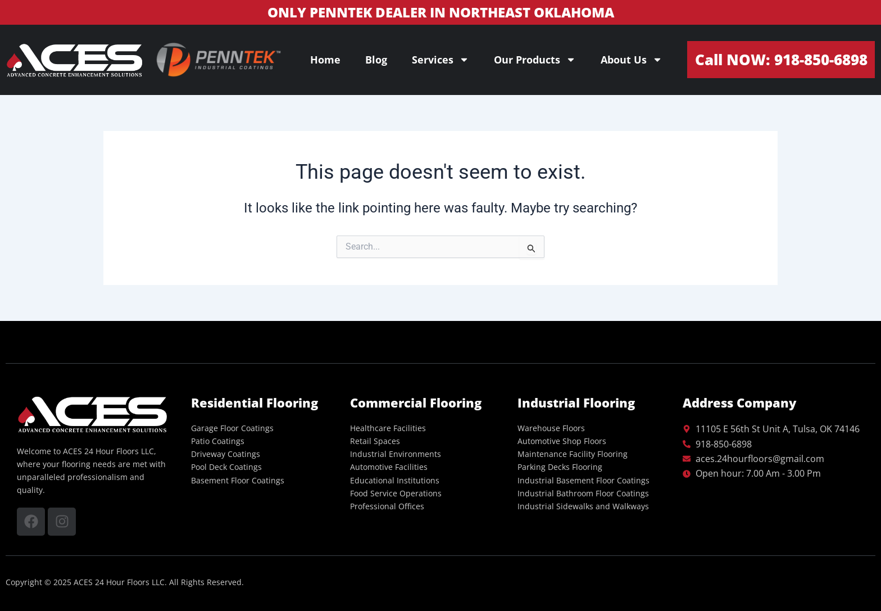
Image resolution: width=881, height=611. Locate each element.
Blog (376, 59)
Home (325, 59)
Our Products (535, 59)
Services (440, 59)
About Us (631, 59)
